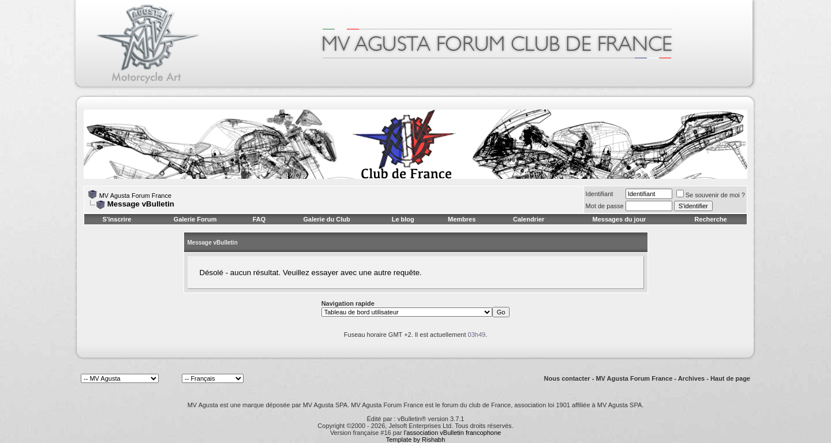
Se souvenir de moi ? (710, 195)
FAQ (259, 219)
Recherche (710, 219)
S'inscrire (117, 219)
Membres (462, 219)
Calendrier (528, 219)
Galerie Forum (195, 219)
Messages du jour (619, 219)
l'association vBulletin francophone (452, 432)
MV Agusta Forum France (135, 195)
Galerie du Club (326, 219)
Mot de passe (605, 205)
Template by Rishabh (416, 439)
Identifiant (599, 193)
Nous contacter (567, 378)
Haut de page (730, 378)
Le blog (403, 219)
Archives (691, 378)
